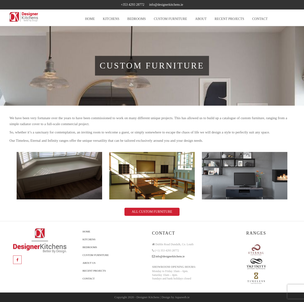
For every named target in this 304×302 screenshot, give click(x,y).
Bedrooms (90, 247)
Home (86, 231)
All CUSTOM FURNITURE (152, 211)
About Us (89, 262)
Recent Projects (94, 270)
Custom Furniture (96, 255)
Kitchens (89, 239)
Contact (89, 278)
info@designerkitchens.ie (166, 4)
